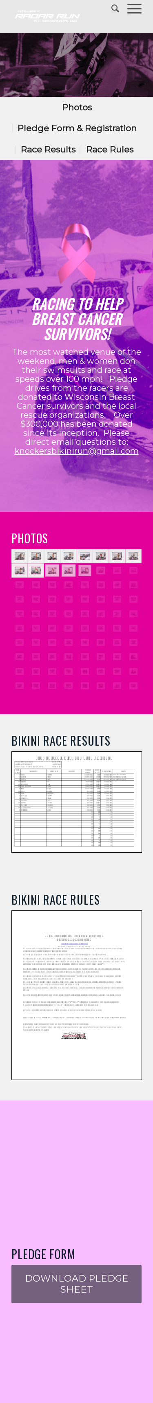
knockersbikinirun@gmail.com (77, 451)
